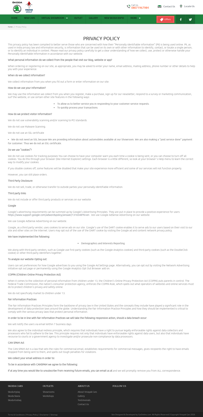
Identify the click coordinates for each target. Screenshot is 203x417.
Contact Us (83, 404)
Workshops (48, 396)
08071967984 (140, 7)
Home (13, 19)
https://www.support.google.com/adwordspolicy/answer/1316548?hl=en (49, 214)
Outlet (69, 19)
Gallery (82, 19)
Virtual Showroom (48, 19)
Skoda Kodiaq (14, 400)
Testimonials (84, 400)
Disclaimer (44, 415)
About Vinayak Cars (87, 392)
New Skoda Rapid (100, 19)
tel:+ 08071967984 (128, 6)
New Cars (25, 19)
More (119, 19)
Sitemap (54, 415)
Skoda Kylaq (14, 392)
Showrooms (48, 392)
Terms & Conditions (16, 415)
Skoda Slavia (14, 396)
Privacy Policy (32, 415)
